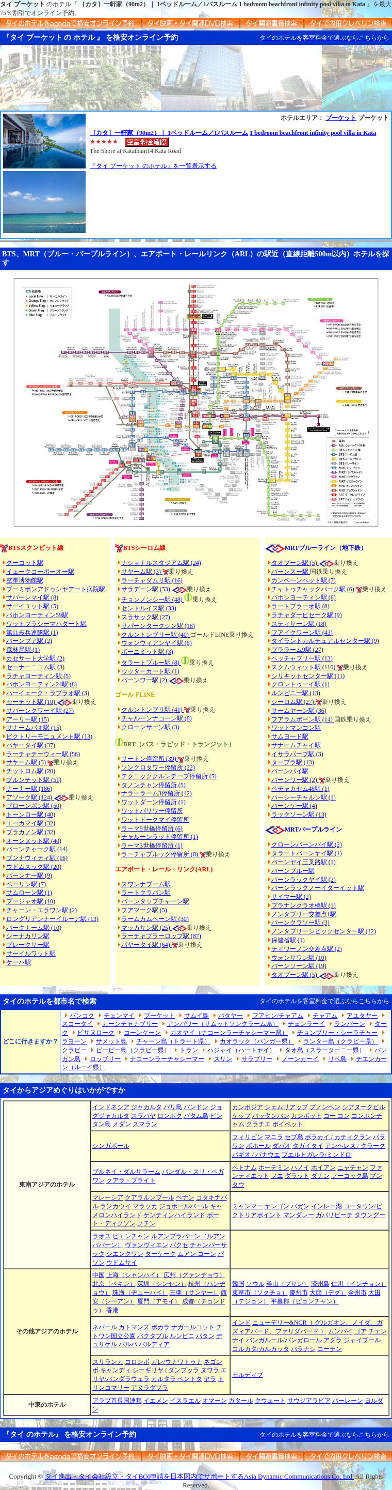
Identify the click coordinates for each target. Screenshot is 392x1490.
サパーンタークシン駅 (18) (158, 625)
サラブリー (256, 1059)
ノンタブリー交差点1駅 (303, 914)
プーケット (340, 117)
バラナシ (303, 1349)
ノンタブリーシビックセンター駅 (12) (323, 931)
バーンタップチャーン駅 (155, 901)
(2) (163, 680)
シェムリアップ (286, 1107)
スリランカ (107, 1361)
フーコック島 (349, 1175)
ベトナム (244, 1167)
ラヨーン (74, 1041)
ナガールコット (193, 1327)
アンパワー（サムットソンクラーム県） (223, 1023)
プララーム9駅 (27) (297, 649)
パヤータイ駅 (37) (30, 745)
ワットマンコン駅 (296, 727)
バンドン (196, 1107)
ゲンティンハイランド (174, 1215)
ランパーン (349, 1023)
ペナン (185, 1197)
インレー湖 (326, 1206)
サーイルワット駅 (31, 953)
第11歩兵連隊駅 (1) (32, 632)
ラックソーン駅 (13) (298, 814)
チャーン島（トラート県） (173, 1041)
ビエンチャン (131, 1236)
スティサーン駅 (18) (298, 623)
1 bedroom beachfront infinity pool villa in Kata (313, 132)
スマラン (145, 1124)
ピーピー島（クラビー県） (133, 1050)
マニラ (274, 1137)
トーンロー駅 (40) (30, 814)
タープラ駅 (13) (292, 762)
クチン (146, 1223)
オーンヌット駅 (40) (33, 840)
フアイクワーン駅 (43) (302, 632)
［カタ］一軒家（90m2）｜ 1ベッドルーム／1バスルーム (169, 132)
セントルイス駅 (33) (148, 608)
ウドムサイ (121, 1262)
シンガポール (110, 1145)
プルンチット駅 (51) (33, 780)
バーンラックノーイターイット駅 (317, 888)
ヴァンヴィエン (146, 1245)
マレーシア (107, 1197)
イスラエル (185, 1400)
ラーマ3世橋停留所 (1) (152, 845)
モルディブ (247, 1374)
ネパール (104, 1327)
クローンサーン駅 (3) (150, 727)
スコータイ (77, 1023)
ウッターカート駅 (146, 671)
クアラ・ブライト (131, 1180)
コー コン (336, 1115)
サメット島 (111, 1041)
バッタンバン (270, 1115)
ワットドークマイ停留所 (155, 819)
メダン (121, 1124)
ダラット (297, 1175)
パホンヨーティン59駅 (37, 615)
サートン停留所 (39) (149, 758)
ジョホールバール (183, 1206)
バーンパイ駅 (289, 771)
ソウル (255, 1283)
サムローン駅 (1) (29, 892)
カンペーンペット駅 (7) (303, 580)
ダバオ (281, 1145)
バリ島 (173, 1107)
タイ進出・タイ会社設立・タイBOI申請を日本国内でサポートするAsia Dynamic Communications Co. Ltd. (199, 1476)
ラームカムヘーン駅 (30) (155, 919)
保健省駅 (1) (288, 940)
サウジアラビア (309, 1400)
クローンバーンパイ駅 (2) (306, 844)
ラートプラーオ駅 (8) (300, 606)
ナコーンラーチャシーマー (167, 1059)
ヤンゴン (277, 1206)
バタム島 (196, 1115)
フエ (277, 1175)
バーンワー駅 (139, 680)
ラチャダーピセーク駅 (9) (306, 615)
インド (241, 1322)
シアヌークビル (363, 1107)
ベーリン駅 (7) (26, 884)
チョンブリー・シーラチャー (337, 1032)
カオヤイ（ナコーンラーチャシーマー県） (229, 1032)
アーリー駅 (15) (27, 719)
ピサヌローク (96, 1032)
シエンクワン (124, 1253)
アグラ (332, 1340)
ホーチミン (273, 1167)
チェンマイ (119, 1015)
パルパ (128, 1344)
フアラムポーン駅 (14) (302, 719)
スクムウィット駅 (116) (304, 667)
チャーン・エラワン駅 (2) (41, 910)
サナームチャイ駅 (296, 745)
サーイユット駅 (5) (32, 606)
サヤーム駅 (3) (26, 762)
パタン (205, 1336)
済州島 (320, 1283)
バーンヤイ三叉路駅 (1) (303, 862)
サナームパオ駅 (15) (33, 727)
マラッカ (145, 1206)
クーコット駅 (24, 562)
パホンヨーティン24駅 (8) (41, 684)
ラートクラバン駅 (146, 892)
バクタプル (152, 1336)
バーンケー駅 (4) (294, 805)
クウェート (270, 1400)
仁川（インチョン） (359, 1283)
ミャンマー (247, 1206)
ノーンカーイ (300, 1059)
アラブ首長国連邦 (117, 1400)
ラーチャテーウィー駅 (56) (43, 754)
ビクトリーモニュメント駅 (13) (49, 736)
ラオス (101, 1236)
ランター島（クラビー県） (340, 1041)
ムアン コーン (196, 1253)
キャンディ (115, 1370)
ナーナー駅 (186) (29, 788)
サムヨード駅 (289, 736)
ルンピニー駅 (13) (295, 693)
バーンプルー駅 (293, 870)
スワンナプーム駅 (146, 884)
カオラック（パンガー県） (257, 1041)
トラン (188, 1050)
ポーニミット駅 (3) (147, 651)
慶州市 (298, 1292)
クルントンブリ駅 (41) (152, 709)
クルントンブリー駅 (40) (155, 634)
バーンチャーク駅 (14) (37, 849)
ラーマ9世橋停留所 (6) (152, 828)
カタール (240, 1400)
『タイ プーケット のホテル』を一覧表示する (153, 166)
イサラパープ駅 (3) (297, 754)
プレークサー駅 (28, 944)
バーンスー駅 (290, 571)
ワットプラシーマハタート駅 (46, 623)
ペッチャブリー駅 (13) (302, 658)
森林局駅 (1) (23, 649)
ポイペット (287, 1124)
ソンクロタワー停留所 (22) (158, 767)
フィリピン (247, 1137)
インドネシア (110, 1107)
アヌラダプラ (149, 1387)
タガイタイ (307, 1145)
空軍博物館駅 (24, 580)
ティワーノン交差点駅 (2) (306, 949)
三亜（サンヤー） (194, 1292)
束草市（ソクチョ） (260, 1292)
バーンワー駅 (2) (295, 780)
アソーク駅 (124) (30, 797)
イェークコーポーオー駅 (40, 571)
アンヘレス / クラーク (355, 1145)
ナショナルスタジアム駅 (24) (161, 562)
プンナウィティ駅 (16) (37, 858)
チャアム (325, 1015)
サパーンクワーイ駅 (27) (40, 710)
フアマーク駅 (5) (144, 910)
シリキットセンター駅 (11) (308, 676)
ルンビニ (182, 1336)
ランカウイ (115, 1206)
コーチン (329, 1349)
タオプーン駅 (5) (295, 562)
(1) (175, 671)
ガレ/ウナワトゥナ (176, 1361)
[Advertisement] (196, 82)
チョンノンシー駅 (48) (152, 599)
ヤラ (210, 1379)
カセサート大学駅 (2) (35, 658)
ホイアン (323, 1167)
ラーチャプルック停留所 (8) (160, 854)
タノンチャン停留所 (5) (153, 785)
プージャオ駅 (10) (30, 901)
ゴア (360, 1331)
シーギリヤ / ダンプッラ (166, 1370)
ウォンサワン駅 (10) (298, 957)
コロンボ (137, 1361)
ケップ (241, 1115)
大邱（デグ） (328, 1292)
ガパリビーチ (334, 1215)
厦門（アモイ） (159, 1301)
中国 (98, 1275)
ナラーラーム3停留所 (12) (156, 793)
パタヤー (230, 1015)
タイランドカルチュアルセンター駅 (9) (325, 640)
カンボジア (247, 1107)
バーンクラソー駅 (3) (300, 922)
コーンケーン (142, 1032)
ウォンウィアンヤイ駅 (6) (156, 643)
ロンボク (169, 1115)
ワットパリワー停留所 (152, 811)
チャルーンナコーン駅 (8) (156, 718)
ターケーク (160, 1253)
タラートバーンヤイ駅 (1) (306, 853)
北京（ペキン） (114, 1283)
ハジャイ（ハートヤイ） (241, 1050)
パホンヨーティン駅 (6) (303, 597)
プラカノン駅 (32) (30, 832)
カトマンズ (134, 1327)
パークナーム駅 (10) (33, 927)
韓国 (238, 1283)
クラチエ (258, 1124)
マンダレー (298, 1215)
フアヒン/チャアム (277, 1015)
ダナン (320, 1175)
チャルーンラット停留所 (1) (159, 836)
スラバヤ (143, 1115)
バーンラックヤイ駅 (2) (303, 879)
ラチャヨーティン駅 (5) (38, 676)
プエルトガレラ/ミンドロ (316, 1154)
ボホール (258, 1145)
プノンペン (324, 1107)
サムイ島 (196, 1015)
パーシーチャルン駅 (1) (303, 797)
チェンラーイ (306, 1023)
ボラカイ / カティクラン (338, 1137)
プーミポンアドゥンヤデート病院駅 (55, 589)
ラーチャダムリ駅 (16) (152, 580)
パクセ (179, 1245)
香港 (112, 1310)
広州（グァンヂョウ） (194, 1275)
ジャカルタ (146, 1107)
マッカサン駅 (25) (146, 927)
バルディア (154, 1344)
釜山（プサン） (287, 1283)
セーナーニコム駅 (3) (35, 667)
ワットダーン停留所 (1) (153, 802)
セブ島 (294, 1137)
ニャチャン (352, 1167)
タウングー (369, 1215)
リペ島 (337, 1059)
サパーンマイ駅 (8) (32, 597)
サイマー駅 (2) (291, 896)
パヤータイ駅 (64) (146, 944)
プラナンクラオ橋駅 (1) (303, 905)
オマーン (214, 1400)
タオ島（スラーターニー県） (325, 1050)
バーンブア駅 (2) (29, 640)
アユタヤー (362, 1015)
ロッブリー (105, 1059)
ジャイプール (362, 1340)
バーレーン (347, 1400)
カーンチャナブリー (130, 1023)
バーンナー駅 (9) (29, 875)
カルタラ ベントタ (176, 1379)
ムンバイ (340, 1331)
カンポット (306, 1115)
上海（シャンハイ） (134, 1275)
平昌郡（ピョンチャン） (305, 1301)
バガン (300, 1206)
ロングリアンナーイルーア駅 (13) (52, 919)
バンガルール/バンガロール (284, 1340)
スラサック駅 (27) (145, 617)
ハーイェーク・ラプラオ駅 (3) (47, 693)
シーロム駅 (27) (293, 701)
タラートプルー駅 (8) (151, 662)
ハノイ (300, 1167)
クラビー (74, 1050)
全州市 (357, 1292)
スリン (223, 1059)
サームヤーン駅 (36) (298, 710)
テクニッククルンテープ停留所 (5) (169, 776)
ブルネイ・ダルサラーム (126, 1171)
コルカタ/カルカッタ (260, 1349)
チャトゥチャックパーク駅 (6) (313, 589)
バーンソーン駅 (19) (298, 966)
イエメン (155, 1400)
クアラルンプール (149, 1197)
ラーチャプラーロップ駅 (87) (161, 936)
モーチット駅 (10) (39, 701)
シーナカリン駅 (28, 936)
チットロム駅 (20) (30, 771)
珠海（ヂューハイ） (140, 1292)
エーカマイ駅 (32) (30, 823)
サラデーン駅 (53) (146, 589)
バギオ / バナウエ (256, 1154)
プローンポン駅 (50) (33, 805)
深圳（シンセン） (162, 1283)
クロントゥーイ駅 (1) (300, 684)
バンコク (82, 1015)
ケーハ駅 (18, 962)
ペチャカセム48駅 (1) (300, 788)
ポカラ (160, 1327)
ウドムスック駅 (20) (33, 866)
